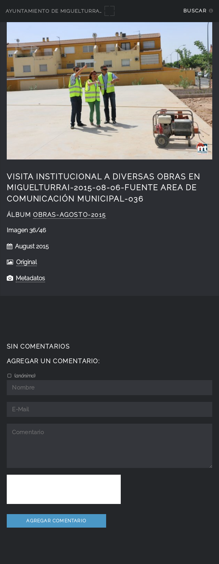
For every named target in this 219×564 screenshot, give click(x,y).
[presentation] (64, 489)
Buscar (194, 11)
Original (26, 262)
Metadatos (30, 278)
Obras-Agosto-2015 (69, 214)
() (24, 376)
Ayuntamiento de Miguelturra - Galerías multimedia (87, 11)
